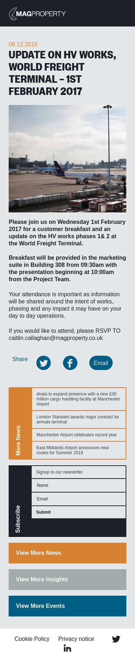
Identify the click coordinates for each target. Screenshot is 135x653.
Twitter (116, 639)
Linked (67, 648)
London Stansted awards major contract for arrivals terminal (77, 419)
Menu (122, 12)
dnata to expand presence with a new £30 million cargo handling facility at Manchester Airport (78, 399)
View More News (38, 553)
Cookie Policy (32, 639)
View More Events (40, 606)
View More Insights (42, 579)
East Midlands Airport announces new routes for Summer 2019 (72, 450)
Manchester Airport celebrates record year (76, 434)
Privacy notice (76, 639)
